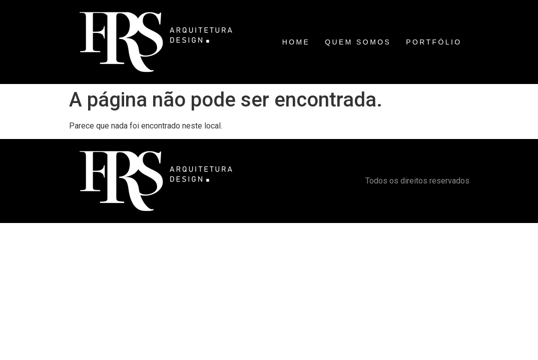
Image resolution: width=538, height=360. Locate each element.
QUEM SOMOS (358, 42)
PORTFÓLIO (433, 42)
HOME (296, 42)
